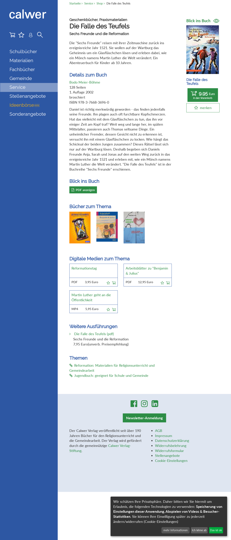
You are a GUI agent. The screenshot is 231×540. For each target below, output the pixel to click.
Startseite (75, 3)
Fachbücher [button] (22, 69)
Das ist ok (216, 530)
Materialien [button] (21, 60)
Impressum (163, 435)
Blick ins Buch (202, 20)
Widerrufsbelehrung (170, 445)
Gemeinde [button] (21, 78)
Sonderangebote (28, 114)
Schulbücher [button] (23, 51)
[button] (108, 282)
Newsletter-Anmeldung (144, 418)
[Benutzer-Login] (31, 36)
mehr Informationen (175, 530)
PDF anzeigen (83, 190)
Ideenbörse (24, 105)
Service (88, 3)
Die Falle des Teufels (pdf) (93, 334)
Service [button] (17, 87)
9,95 (203, 95)
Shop (100, 3)
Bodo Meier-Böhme (84, 82)
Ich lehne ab (199, 530)
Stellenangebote (28, 96)
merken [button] (206, 108)
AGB (158, 430)
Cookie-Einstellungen (171, 460)
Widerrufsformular (169, 450)
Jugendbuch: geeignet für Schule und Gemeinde (108, 375)
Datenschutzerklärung (172, 440)
